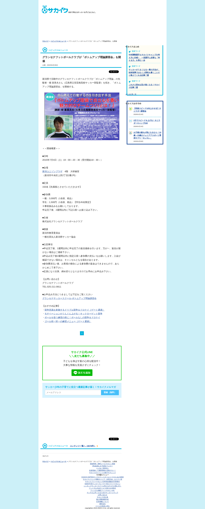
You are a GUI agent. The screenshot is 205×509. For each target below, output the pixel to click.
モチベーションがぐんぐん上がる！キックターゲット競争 (73, 313)
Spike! (102, 484)
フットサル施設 (102, 490)
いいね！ (102, 468)
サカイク (45, 41)
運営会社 (102, 504)
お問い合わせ (102, 495)
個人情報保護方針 (102, 499)
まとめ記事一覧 (130, 94)
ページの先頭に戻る (102, 506)
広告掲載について (102, 501)
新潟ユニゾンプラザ (52, 171)
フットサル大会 (102, 488)
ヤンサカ (102, 493)
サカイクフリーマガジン (102, 481)
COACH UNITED (102, 477)
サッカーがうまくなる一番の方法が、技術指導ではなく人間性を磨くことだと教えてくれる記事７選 (144, 72)
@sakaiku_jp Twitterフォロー (102, 466)
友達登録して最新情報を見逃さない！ (102, 470)
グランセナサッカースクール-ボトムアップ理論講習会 (69, 298)
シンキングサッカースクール (102, 486)
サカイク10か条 (102, 497)
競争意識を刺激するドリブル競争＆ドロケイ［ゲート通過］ (75, 310)
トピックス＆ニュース (58, 41)
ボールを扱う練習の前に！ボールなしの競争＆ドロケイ (72, 317)
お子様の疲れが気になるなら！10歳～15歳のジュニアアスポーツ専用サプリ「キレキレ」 (147, 135)
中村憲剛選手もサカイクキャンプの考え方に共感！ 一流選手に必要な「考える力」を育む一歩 (144, 57)
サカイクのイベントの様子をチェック (102, 473)
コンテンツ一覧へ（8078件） (83, 446)
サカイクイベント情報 (102, 479)
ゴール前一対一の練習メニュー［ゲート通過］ (68, 321)
